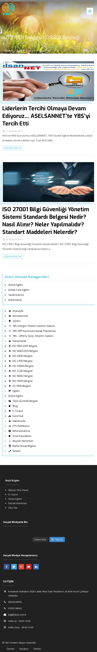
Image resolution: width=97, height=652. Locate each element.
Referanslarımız (19, 431)
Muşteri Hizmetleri (20, 441)
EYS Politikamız (19, 426)
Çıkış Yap (12, 507)
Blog (13, 406)
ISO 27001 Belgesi (20, 361)
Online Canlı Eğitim (18, 290)
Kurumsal (15, 416)
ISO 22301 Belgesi (20, 371)
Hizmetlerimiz (18, 316)
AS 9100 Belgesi (19, 386)
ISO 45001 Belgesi (20, 356)
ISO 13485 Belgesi (20, 381)
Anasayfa (15, 311)
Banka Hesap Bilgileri (22, 446)
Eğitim (14, 391)
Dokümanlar (15, 300)
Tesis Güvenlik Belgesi (23, 401)
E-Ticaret (15, 411)
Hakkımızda (16, 421)
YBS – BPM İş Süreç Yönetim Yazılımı (30, 336)
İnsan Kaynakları (19, 436)
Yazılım (14, 321)
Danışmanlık (17, 341)
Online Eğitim (15, 285)
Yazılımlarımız (16, 295)
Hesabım (24, 648)
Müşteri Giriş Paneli (18, 490)
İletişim (14, 451)
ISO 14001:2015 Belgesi (23, 351)
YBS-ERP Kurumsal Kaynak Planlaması (32, 331)
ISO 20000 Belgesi (20, 366)
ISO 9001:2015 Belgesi (22, 346)
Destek (10, 648)
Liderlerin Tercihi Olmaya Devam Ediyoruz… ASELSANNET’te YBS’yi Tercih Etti (46, 116)
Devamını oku (13, 148)
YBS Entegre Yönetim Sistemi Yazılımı (31, 326)
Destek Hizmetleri (17, 503)
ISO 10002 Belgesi (20, 376)
